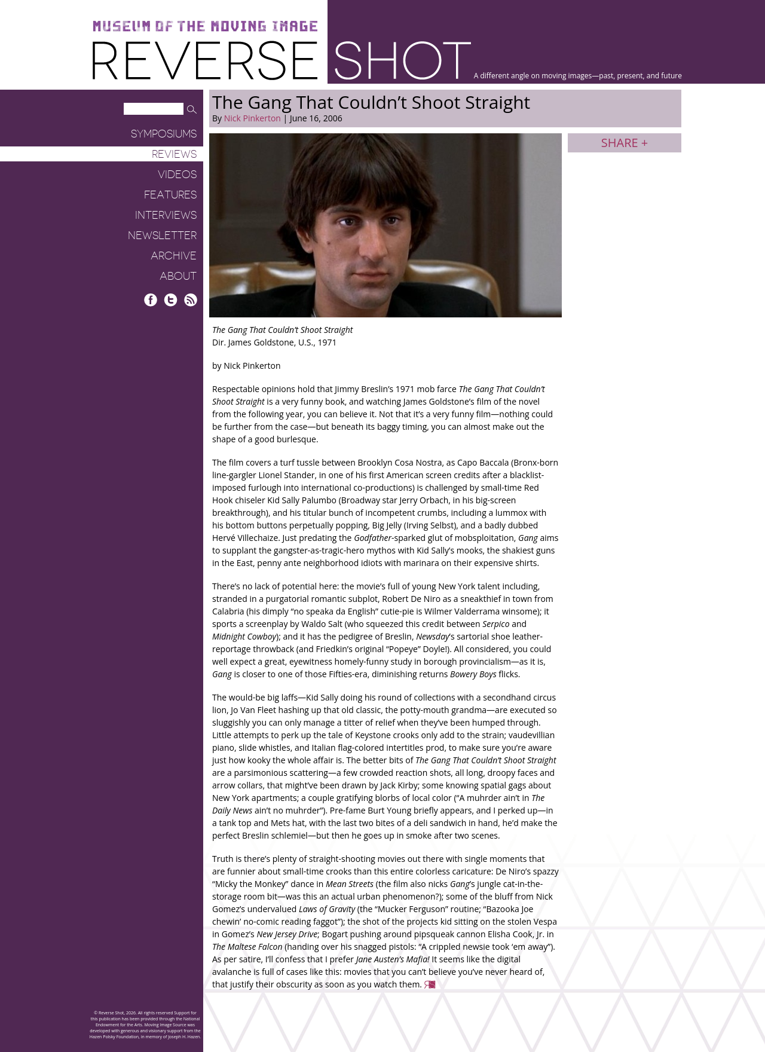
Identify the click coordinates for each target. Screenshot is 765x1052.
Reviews (174, 154)
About (178, 276)
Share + (624, 142)
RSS (190, 300)
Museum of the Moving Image (205, 26)
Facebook (151, 300)
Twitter (171, 300)
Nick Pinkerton (252, 118)
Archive (174, 255)
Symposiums (164, 134)
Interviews (166, 215)
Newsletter (162, 235)
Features (170, 194)
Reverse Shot (282, 60)
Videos (177, 174)
